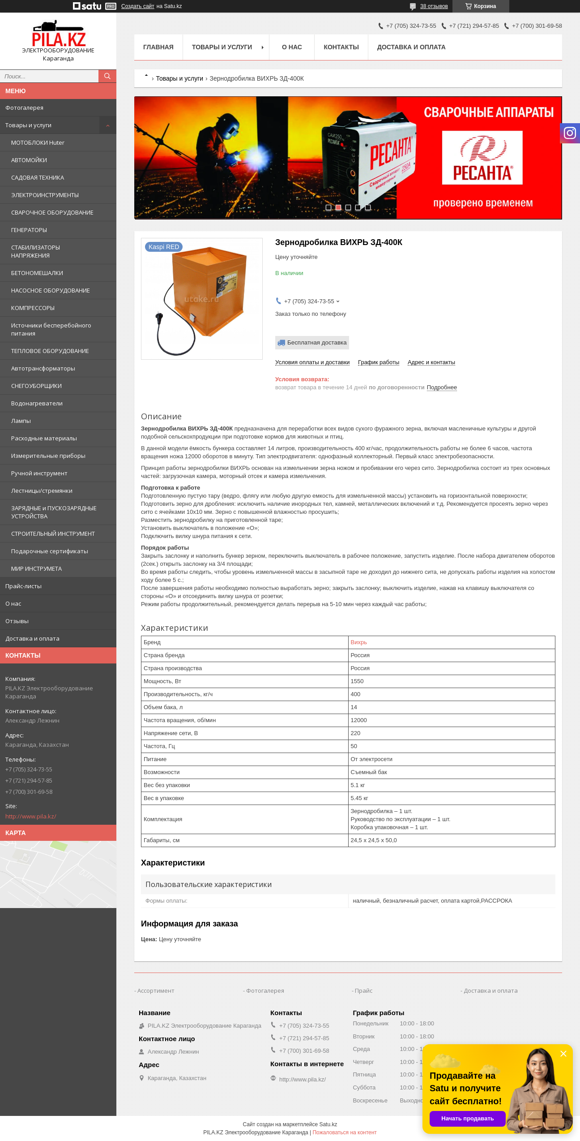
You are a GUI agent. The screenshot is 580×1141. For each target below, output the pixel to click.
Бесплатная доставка (317, 342)
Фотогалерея (24, 107)
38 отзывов (434, 6)
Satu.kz (328, 1124)
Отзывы (17, 621)
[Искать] (107, 76)
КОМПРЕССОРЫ (33, 308)
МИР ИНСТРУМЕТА (36, 568)
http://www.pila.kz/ (30, 816)
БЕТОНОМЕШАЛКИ (37, 273)
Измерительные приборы (48, 456)
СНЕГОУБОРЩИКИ (36, 386)
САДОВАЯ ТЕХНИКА (37, 177)
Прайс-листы (23, 586)
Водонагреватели (37, 403)
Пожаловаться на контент (344, 1132)
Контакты (341, 47)
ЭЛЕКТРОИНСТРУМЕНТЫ (45, 195)
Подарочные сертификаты (49, 551)
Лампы (21, 421)
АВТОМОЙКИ (29, 160)
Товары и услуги (28, 125)
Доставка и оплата (32, 638)
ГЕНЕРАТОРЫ (29, 230)
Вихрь (359, 642)
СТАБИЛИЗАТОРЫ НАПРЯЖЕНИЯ (35, 251)
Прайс (363, 990)
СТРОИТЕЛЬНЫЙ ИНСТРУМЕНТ (53, 534)
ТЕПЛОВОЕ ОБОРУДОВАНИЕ (50, 351)
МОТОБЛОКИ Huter (37, 142)
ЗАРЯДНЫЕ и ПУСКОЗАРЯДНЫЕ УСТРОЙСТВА (54, 512)
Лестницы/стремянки (41, 491)
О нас (13, 603)
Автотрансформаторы (43, 368)
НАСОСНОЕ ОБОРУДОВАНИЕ (50, 290)
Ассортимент (156, 990)
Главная (158, 47)
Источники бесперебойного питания (51, 329)
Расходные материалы (44, 438)
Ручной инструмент (39, 473)
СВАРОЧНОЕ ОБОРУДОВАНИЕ (52, 212)
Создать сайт (137, 6)
